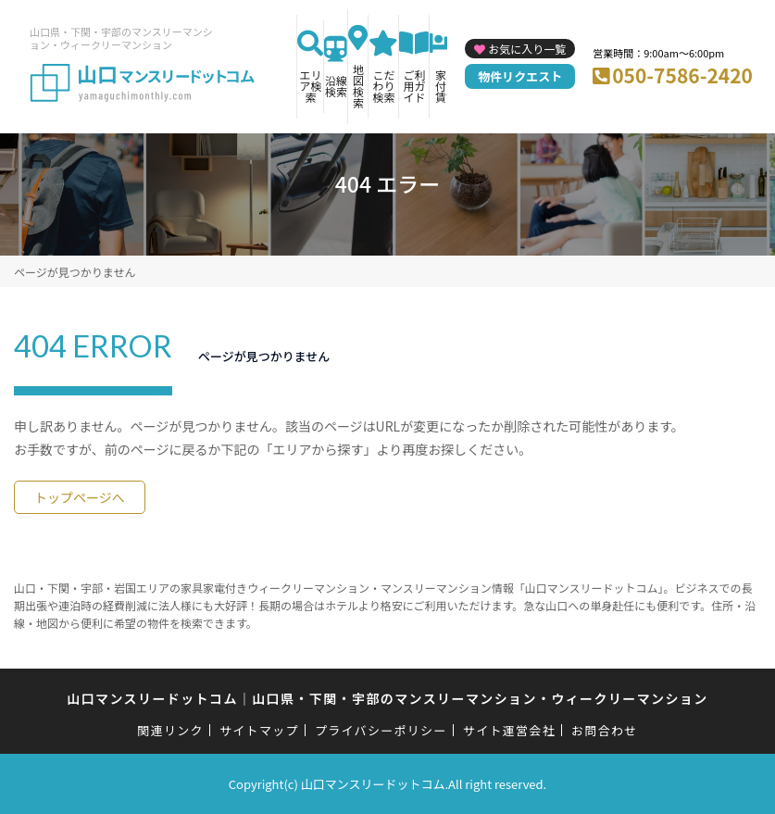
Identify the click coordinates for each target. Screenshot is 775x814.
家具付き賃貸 (446, 86)
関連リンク (170, 730)
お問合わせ (604, 730)
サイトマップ (259, 730)
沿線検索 (336, 85)
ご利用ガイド (414, 86)
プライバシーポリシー (381, 730)
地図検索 (358, 85)
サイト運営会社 (509, 730)
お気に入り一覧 (527, 48)
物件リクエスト (520, 76)
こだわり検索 (383, 86)
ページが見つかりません (74, 272)
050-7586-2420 (682, 75)
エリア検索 (310, 86)
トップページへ (79, 497)
